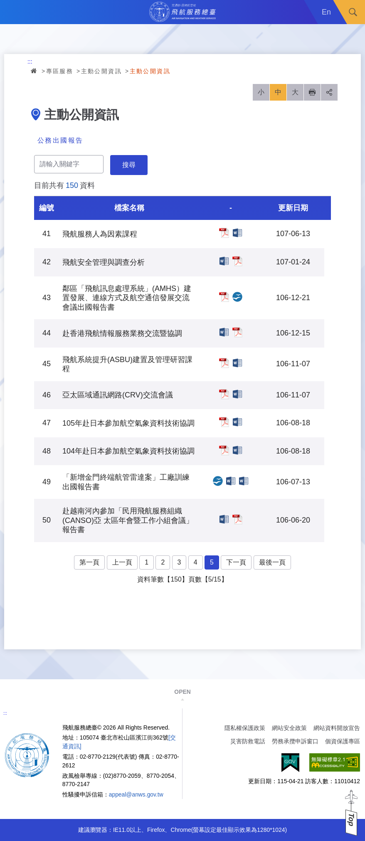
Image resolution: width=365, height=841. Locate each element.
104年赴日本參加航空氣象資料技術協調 (224, 450)
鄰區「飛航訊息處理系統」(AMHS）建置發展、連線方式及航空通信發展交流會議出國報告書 (224, 296)
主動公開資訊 (101, 71)
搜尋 (353, 12)
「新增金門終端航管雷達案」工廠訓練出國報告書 (217, 481)
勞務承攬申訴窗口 (295, 741)
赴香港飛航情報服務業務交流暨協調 (224, 332)
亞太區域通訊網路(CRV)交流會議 (224, 394)
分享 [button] (329, 92)
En (326, 12)
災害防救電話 (247, 741)
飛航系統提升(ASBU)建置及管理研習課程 (224, 363)
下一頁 (236, 562)
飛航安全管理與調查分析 (224, 261)
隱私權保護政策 (244, 728)
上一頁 (122, 562)
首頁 (34, 70)
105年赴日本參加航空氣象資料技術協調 (224, 422)
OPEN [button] (182, 691)
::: (29, 61)
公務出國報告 (60, 140)
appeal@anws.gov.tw (136, 794)
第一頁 (89, 562)
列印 (312, 92)
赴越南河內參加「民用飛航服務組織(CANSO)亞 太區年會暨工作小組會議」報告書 (224, 519)
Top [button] (351, 819)
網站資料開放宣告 (336, 728)
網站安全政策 (289, 728)
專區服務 (60, 71)
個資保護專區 (342, 741)
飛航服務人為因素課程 (224, 232)
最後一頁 (272, 562)
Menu (12, 12)
